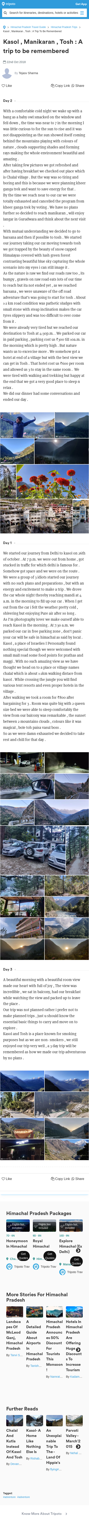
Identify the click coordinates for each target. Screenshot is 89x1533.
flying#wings (58, 1469)
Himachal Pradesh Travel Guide (28, 27)
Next (78, 1250)
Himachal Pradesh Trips (64, 27)
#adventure (9, 1497)
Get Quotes (23, 1256)
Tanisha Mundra (40, 1365)
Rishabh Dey (38, 1458)
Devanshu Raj (19, 1464)
